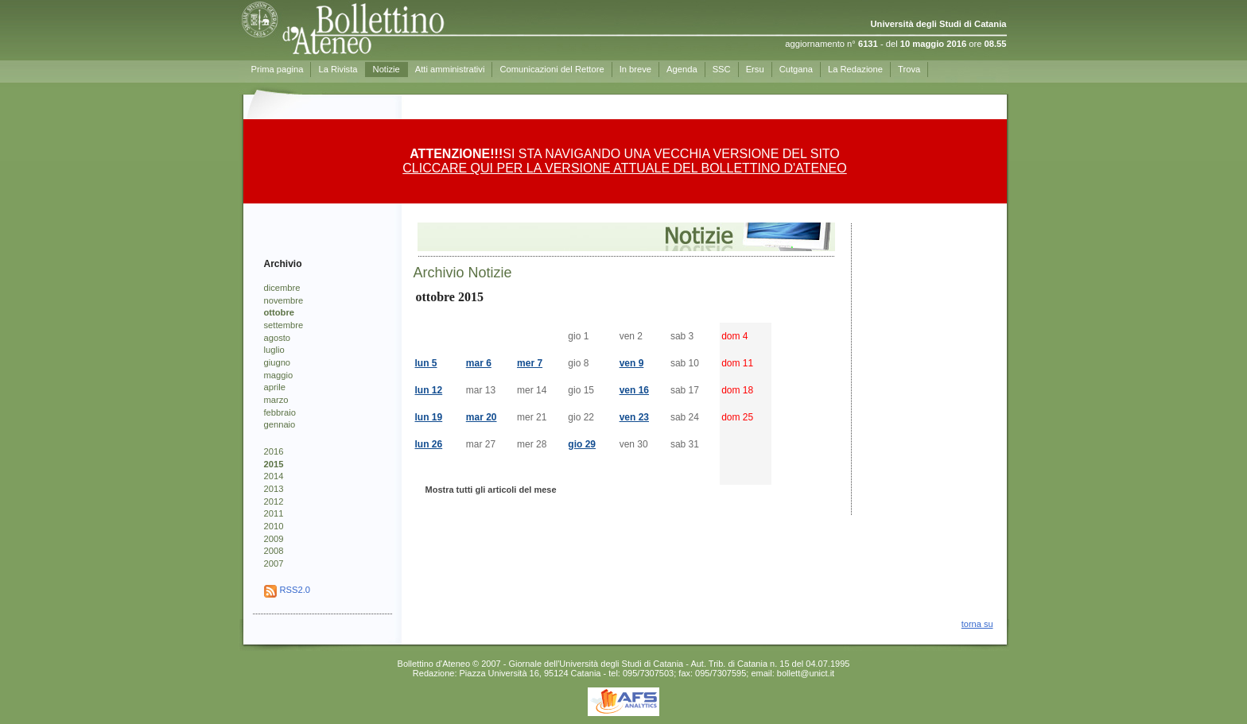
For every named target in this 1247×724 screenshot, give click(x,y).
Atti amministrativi (450, 69)
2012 (274, 501)
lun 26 (429, 444)
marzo (276, 400)
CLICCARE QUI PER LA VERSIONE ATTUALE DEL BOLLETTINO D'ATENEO (624, 168)
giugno (277, 362)
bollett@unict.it (805, 673)
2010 (274, 526)
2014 (274, 476)
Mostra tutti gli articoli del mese (491, 489)
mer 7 (529, 363)
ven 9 (632, 363)
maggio (278, 375)
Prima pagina (277, 69)
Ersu (755, 69)
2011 (274, 513)
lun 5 (426, 363)
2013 (274, 489)
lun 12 (429, 390)
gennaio (280, 424)
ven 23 (634, 417)
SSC (722, 69)
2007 (274, 563)
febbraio (280, 412)
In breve (635, 69)
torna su (977, 624)
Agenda (681, 69)
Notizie (386, 69)
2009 (274, 539)
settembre (284, 325)
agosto (277, 338)
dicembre (282, 287)
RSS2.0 (295, 589)
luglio (274, 349)
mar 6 (478, 363)
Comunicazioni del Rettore (551, 69)
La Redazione (855, 69)
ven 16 (634, 390)
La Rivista (337, 69)
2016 (274, 451)
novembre (284, 300)
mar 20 (481, 417)
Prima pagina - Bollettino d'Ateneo (386, 28)
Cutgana (796, 69)
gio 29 (582, 444)
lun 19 (429, 417)
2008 (274, 551)
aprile (275, 387)
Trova (909, 69)
